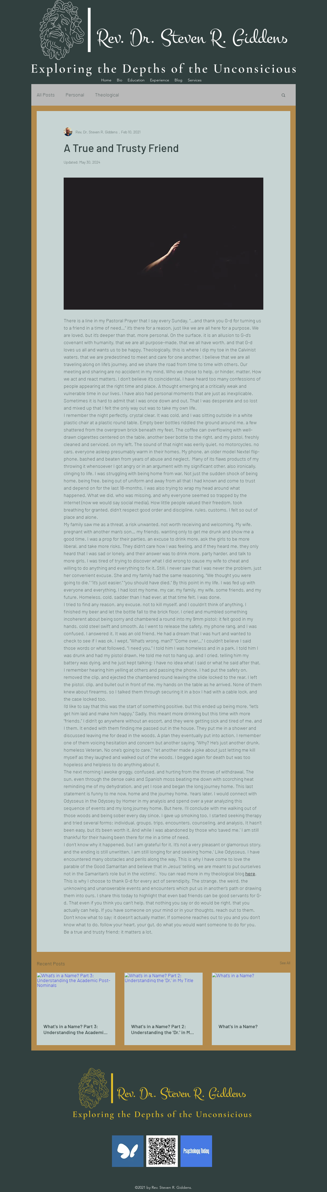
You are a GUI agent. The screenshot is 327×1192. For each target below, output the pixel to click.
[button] (283, 95)
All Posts (46, 95)
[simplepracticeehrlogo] (128, 1151)
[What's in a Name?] (251, 995)
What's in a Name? (239, 1026)
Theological (107, 95)
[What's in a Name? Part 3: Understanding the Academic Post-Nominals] (76, 995)
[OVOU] (162, 1151)
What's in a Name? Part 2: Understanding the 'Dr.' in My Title (161, 1029)
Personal (75, 95)
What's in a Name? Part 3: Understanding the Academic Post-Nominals (74, 1029)
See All (285, 962)
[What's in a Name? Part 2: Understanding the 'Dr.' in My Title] (164, 995)
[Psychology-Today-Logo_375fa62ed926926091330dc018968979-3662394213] (196, 1151)
